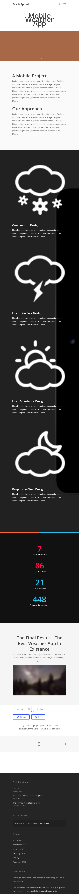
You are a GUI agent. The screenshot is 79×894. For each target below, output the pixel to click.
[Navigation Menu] (64, 4)
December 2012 (19, 862)
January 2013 (18, 858)
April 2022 (17, 840)
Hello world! (18, 788)
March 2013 (18, 849)
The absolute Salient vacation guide (27, 795)
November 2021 (19, 844)
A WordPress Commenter (25, 823)
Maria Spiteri (21, 4)
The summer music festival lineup (26, 803)
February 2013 (19, 853)
